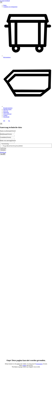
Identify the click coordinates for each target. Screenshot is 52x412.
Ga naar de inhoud (5, 0)
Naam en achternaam (8, 131)
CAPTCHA (3, 148)
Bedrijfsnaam (6, 134)
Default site (3, 152)
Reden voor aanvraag (8, 140)
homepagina (39, 364)
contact (24, 365)
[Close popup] (1, 124)
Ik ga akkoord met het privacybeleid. (13, 146)
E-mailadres (5, 137)
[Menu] (3, 154)
